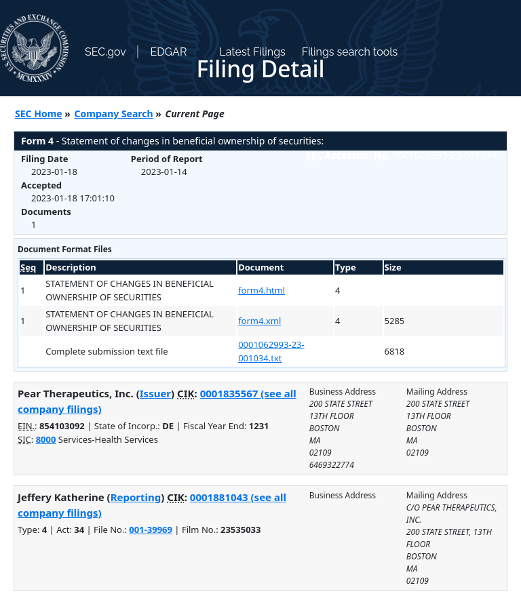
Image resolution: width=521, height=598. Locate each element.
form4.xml (259, 321)
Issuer (155, 393)
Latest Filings (252, 51)
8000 (46, 439)
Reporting (136, 497)
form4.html (261, 290)
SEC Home (38, 113)
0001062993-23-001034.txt (271, 351)
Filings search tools (350, 51)
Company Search (114, 113)
